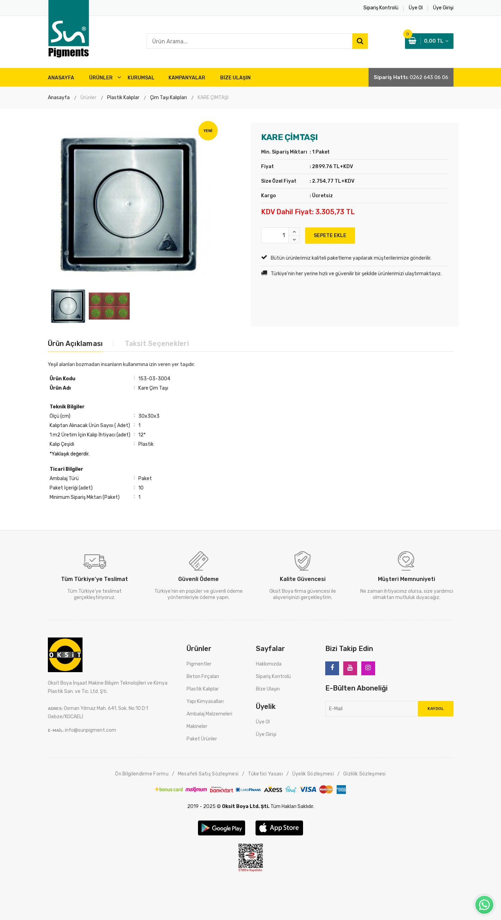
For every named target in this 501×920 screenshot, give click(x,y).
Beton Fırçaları (203, 676)
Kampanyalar (187, 78)
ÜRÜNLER (101, 78)
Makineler (197, 726)
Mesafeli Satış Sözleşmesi (208, 774)
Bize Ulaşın (268, 689)
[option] (129, 204)
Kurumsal (141, 78)
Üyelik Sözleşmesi (313, 774)
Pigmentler (199, 664)
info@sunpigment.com (90, 730)
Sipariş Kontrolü (273, 676)
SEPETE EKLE (330, 235)
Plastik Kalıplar (123, 98)
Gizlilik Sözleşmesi (364, 774)
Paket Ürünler (202, 739)
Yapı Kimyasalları (205, 701)
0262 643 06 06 (429, 77)
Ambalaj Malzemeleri (209, 714)
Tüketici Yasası (265, 774)
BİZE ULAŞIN (235, 78)
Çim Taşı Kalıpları (168, 98)
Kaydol (435, 708)
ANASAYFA (61, 78)
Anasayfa (59, 98)
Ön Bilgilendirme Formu (142, 774)
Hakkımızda (269, 664)
